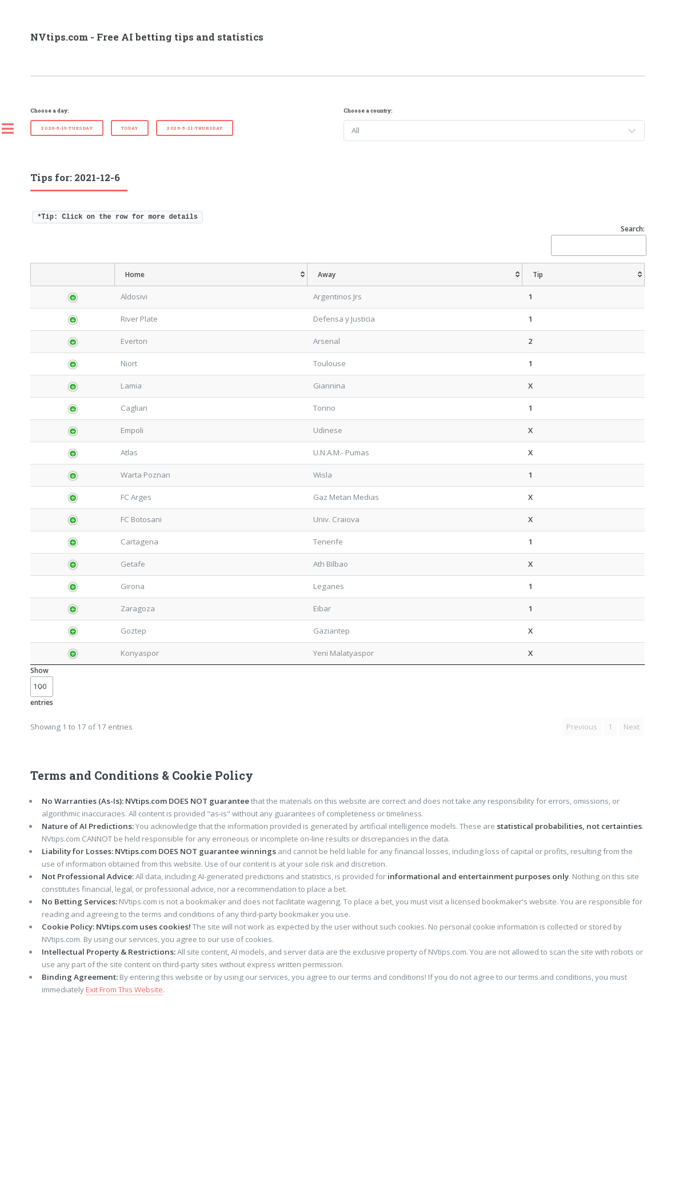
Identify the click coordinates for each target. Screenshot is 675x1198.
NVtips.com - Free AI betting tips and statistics (146, 37)
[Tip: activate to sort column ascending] (283, 286)
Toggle (13, 128)
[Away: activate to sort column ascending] (239, 286)
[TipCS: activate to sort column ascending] (431, 286)
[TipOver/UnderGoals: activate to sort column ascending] (518, 286)
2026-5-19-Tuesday (67, 128)
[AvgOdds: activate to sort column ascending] (318, 286)
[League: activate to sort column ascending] (128, 286)
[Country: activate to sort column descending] (75, 286)
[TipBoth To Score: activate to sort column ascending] (575, 286)
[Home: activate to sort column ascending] (183, 286)
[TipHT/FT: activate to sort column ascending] (467, 286)
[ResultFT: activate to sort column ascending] (624, 286)
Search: (598, 239)
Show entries (41, 872)
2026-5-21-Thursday (194, 128)
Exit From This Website (124, 1175)
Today (129, 128)
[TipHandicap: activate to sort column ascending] (377, 286)
